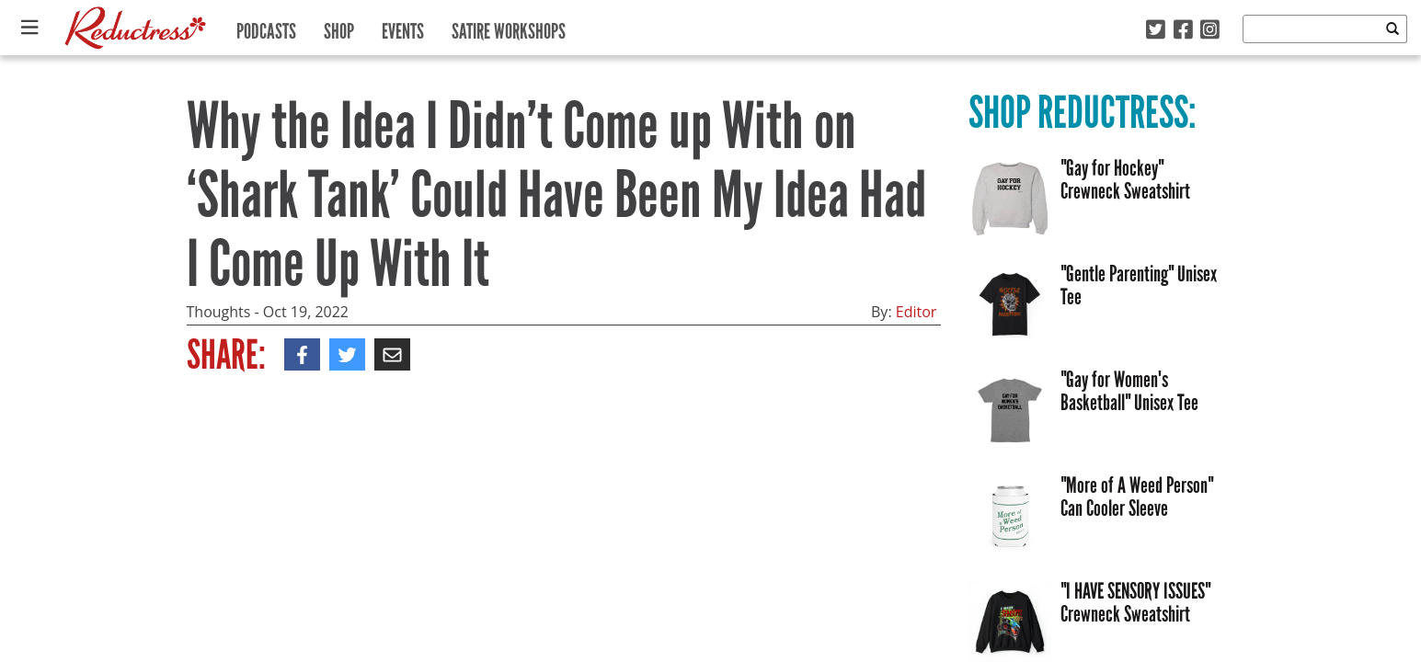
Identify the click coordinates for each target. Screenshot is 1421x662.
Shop (339, 27)
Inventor (223, 439)
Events (403, 27)
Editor (916, 312)
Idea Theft (397, 439)
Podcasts (266, 27)
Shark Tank (308, 439)
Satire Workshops (509, 27)
